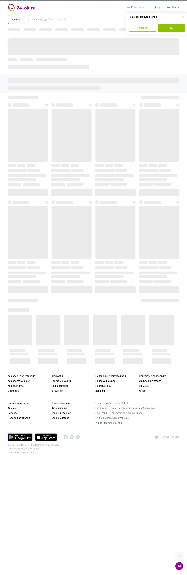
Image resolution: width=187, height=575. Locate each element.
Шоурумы (57, 376)
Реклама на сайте (105, 380)
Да (171, 27)
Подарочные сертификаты (110, 376)
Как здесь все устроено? (22, 376)
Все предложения (18, 403)
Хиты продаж (59, 408)
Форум (156, 7)
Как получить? (16, 385)
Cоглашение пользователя (21, 452)
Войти (173, 7)
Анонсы (12, 408)
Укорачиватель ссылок (108, 422)
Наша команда (59, 385)
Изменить (142, 27)
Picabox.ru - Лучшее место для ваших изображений (125, 408)
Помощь (144, 385)
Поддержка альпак (19, 417)
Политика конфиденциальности (24, 448)
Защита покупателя (150, 380)
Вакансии (100, 390)
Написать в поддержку (152, 376)
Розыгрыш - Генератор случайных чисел (118, 413)
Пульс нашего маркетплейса (112, 417)
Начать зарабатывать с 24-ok (112, 403)
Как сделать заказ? (19, 380)
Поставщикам (103, 385)
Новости (12, 413)
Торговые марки (61, 380)
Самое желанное (61, 413)
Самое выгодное (61, 403)
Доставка (13, 390)
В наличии (57, 390)
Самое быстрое (60, 417)
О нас (142, 390)
